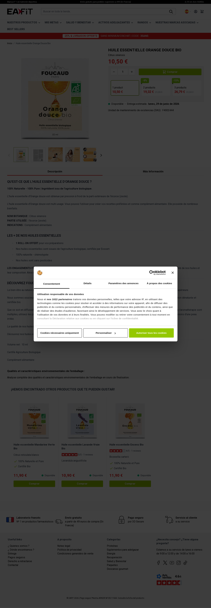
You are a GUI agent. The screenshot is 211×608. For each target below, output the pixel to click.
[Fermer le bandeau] (173, 273)
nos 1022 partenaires (59, 299)
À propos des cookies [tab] (159, 283)
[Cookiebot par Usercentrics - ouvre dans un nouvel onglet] (152, 272)
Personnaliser (106, 333)
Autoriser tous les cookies (151, 333)
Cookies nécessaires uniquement (59, 333)
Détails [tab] (88, 283)
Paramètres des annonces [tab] (123, 283)
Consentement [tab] (51, 283)
